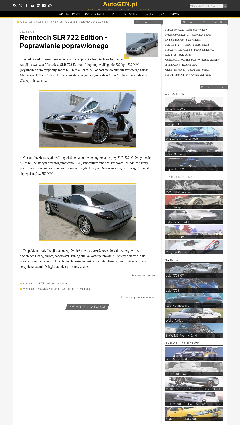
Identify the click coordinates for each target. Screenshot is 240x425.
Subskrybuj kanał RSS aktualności (138, 297)
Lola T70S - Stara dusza (178, 54)
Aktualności (69, 14)
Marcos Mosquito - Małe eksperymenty (186, 29)
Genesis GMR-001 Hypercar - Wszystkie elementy (192, 59)
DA (114, 14)
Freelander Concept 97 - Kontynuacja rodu (188, 34)
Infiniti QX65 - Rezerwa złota (181, 64)
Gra (161, 14)
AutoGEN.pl (26, 21)
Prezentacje (95, 14)
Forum (148, 14)
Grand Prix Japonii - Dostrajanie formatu (187, 69)
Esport (175, 14)
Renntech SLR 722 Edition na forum (45, 283)
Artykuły (130, 14)
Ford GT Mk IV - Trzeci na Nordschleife (187, 44)
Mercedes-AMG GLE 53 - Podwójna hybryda (189, 49)
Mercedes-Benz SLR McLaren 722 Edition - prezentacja (57, 288)
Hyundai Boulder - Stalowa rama (183, 39)
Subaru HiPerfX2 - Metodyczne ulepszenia (188, 74)
